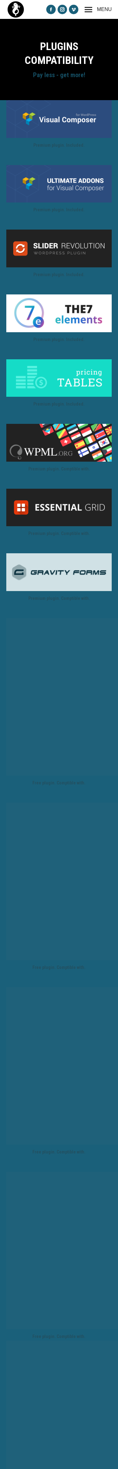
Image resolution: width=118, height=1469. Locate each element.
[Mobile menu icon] (98, 9)
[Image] (59, 119)
